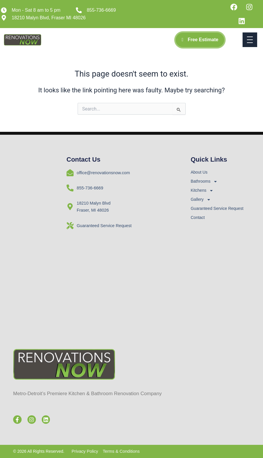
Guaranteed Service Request (217, 208)
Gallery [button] (200, 199)
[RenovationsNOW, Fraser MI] (220, 279)
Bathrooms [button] (204, 181)
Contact (198, 217)
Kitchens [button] (202, 190)
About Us (199, 172)
